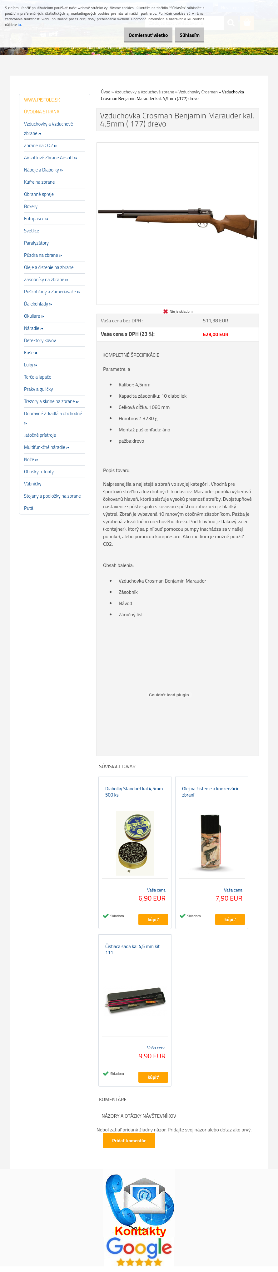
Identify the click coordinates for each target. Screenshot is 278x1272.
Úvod (105, 91)
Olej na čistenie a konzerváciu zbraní (211, 794)
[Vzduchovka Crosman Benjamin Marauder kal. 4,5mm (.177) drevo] (178, 145)
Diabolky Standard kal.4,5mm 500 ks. (134, 794)
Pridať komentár (129, 1146)
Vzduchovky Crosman (198, 91)
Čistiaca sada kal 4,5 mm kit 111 (132, 955)
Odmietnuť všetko (138, 35)
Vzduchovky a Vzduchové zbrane (144, 91)
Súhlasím (186, 35)
